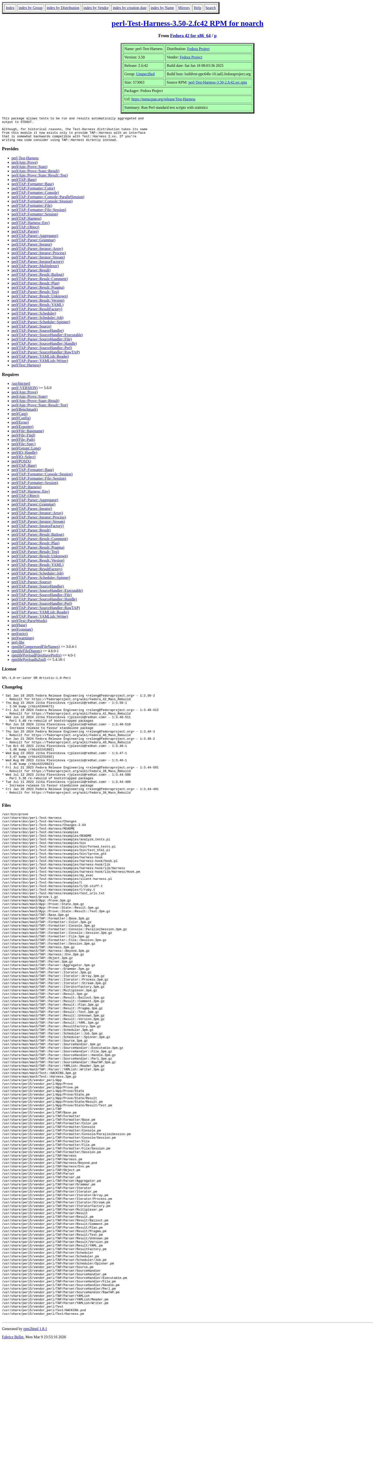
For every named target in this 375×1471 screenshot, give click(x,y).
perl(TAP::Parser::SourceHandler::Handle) (44, 348)
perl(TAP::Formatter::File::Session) (38, 215)
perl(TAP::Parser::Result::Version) (37, 305)
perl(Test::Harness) (26, 370)
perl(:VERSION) (24, 393)
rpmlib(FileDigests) (26, 656)
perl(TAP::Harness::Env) (30, 228)
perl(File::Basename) (27, 436)
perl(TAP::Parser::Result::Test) (35, 297)
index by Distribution (63, 8)
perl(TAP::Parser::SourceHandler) (37, 336)
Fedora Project (198, 49)
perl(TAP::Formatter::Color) (33, 193)
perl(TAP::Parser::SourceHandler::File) (41, 344)
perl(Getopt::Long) (26, 453)
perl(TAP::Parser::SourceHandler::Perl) (41, 353)
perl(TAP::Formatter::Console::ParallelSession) (47, 202)
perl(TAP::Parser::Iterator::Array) (37, 254)
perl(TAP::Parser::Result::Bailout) (37, 279)
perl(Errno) (20, 427)
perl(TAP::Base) (23, 185)
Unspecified (145, 74)
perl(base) (19, 630)
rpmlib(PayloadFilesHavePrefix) (36, 660)
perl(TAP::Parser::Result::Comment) (39, 284)
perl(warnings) (22, 643)
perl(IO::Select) (23, 462)
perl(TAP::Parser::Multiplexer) (35, 271)
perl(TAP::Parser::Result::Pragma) (37, 292)
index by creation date (130, 8)
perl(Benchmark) (24, 414)
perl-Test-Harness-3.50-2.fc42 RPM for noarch (188, 23)
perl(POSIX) (21, 466)
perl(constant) (22, 634)
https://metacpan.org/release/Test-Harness (163, 99)
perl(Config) (21, 423)
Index (10, 8)
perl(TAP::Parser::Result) (30, 275)
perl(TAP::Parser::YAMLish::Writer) (39, 366)
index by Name (162, 8)
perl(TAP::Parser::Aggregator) (34, 241)
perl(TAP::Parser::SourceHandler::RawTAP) (45, 357)
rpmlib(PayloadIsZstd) (28, 665)
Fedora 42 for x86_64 (190, 35)
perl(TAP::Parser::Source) (31, 331)
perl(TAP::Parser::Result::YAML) (37, 310)
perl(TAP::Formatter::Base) (32, 189)
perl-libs (17, 647)
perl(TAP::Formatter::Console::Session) (42, 206)
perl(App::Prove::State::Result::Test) (39, 180)
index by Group (30, 8)
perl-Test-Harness (25, 163)
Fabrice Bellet (12, 1465)
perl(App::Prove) (24, 167)
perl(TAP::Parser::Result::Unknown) (39, 301)
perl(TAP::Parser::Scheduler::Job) (37, 323)
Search (210, 8)
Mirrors (184, 8)
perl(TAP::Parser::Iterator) (31, 249)
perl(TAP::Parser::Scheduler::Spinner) (40, 327)
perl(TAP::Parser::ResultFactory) (36, 314)
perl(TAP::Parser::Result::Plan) (35, 288)
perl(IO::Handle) (24, 458)
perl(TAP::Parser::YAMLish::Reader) (40, 361)
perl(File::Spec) (23, 449)
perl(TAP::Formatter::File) (31, 210)
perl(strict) (19, 639)
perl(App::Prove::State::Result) (35, 176)
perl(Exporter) (22, 432)
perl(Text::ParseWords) (29, 626)
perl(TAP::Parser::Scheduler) (33, 318)
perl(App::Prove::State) (29, 172)
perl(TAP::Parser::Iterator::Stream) (38, 262)
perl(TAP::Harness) (26, 223)
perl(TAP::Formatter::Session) (34, 219)
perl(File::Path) (23, 445)
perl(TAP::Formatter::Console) (35, 198)
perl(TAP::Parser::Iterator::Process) (38, 258)
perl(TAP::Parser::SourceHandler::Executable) (47, 340)
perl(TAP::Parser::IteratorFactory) (37, 267)
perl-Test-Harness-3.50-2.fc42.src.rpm (217, 82)
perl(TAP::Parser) (25, 236)
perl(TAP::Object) (25, 232)
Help (197, 8)
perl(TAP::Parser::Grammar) (33, 245)
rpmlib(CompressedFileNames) (35, 652)
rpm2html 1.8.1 (35, 1457)
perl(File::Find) (23, 440)
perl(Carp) (19, 419)
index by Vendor (96, 8)
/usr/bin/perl (20, 388)
